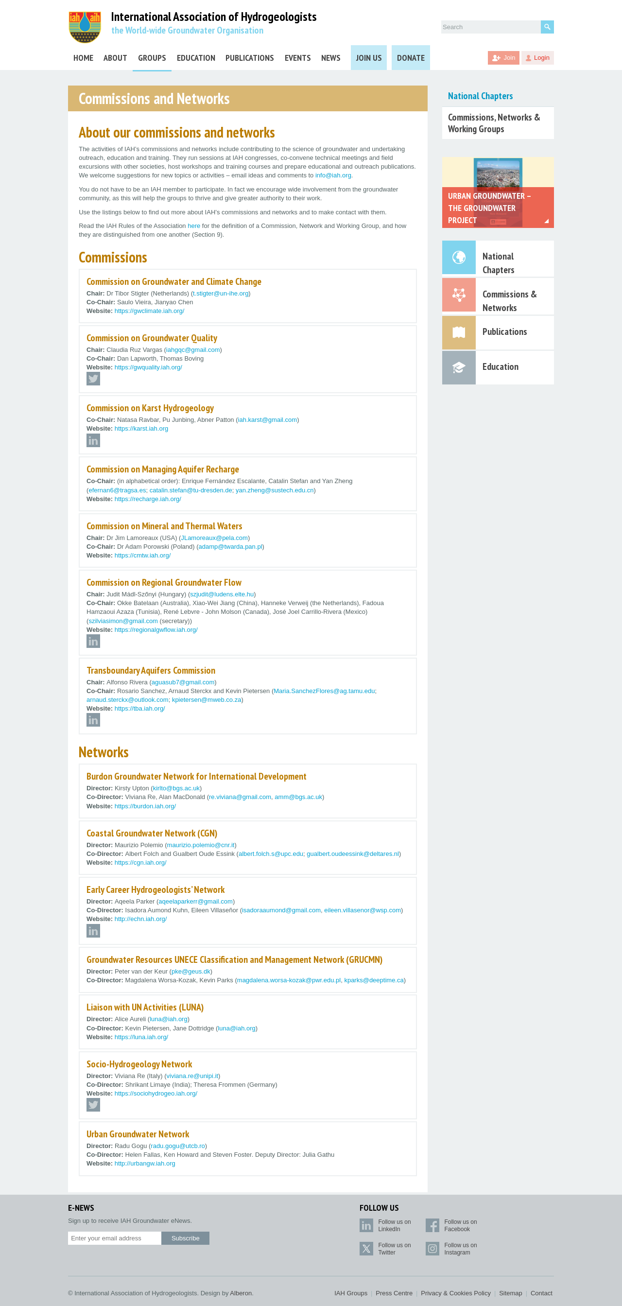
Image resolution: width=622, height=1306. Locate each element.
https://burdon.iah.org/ (145, 806)
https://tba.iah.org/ (140, 708)
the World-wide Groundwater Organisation (187, 30)
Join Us (369, 57)
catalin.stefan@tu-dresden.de (191, 490)
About (115, 57)
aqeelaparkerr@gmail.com (195, 901)
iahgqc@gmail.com (193, 349)
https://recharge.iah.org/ (148, 499)
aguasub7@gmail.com (183, 682)
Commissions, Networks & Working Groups (494, 123)
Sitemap (510, 1293)
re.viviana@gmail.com (240, 797)
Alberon (241, 1293)
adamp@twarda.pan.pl (230, 546)
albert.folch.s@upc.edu (271, 853)
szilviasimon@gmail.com (123, 621)
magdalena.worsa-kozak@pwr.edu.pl (289, 980)
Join (510, 57)
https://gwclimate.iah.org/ (150, 310)
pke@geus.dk (191, 971)
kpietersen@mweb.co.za (207, 699)
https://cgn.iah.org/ (141, 862)
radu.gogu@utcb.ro (178, 1145)
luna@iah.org (169, 1019)
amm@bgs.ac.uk (298, 797)
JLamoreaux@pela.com (214, 537)
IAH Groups (350, 1293)
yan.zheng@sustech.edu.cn (275, 490)
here (194, 225)
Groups (152, 57)
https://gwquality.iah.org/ (148, 367)
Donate (411, 57)
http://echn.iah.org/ (141, 919)
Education (196, 57)
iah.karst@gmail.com (267, 419)
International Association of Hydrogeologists (214, 17)
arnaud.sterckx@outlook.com (127, 699)
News (331, 57)
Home (83, 57)
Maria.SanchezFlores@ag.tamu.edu (324, 691)
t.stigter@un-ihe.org (220, 293)
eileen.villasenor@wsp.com (362, 910)
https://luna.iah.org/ (142, 1037)
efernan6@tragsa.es (117, 490)
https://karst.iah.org (142, 428)
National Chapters (480, 95)
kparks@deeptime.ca (373, 980)
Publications (249, 57)
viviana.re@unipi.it (192, 1076)
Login (542, 57)
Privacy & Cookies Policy (456, 1293)
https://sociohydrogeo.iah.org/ (156, 1093)
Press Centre (394, 1293)
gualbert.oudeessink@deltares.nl (353, 853)
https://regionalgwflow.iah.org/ (156, 629)
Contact (542, 1293)
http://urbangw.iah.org (145, 1163)
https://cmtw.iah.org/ (143, 555)
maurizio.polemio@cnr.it (201, 845)
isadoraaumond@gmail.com (281, 910)
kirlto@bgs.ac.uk (176, 788)
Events (298, 57)
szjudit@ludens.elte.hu (222, 594)
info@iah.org (333, 175)
